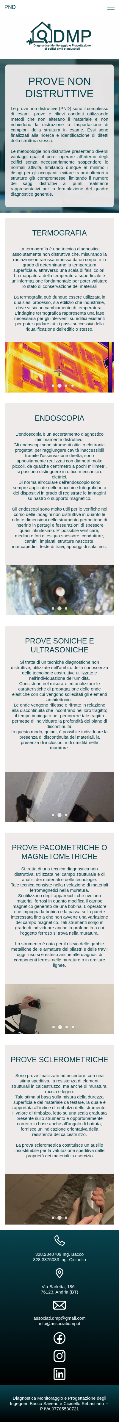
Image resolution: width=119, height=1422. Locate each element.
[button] (59, 386)
